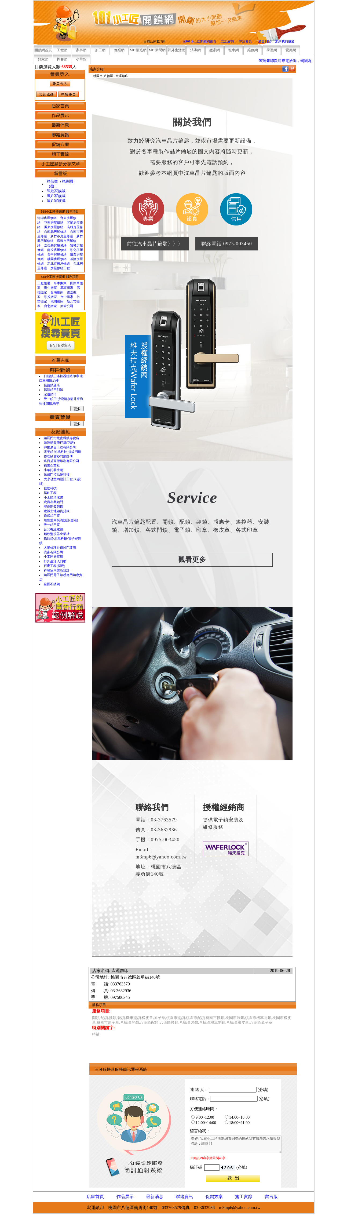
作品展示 (125, 1196)
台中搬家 (66, 297)
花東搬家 (66, 288)
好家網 (43, 59)
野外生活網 (176, 50)
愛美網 (291, 50)
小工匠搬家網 (53, 557)
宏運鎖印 (50, 394)
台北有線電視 (53, 529)
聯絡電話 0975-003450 (226, 243)
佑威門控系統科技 (57, 474)
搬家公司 (66, 306)
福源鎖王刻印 (53, 390)
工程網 (62, 50)
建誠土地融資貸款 (57, 511)
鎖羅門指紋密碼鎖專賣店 (61, 438)
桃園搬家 (56, 301)
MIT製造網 (138, 50)
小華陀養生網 (53, 470)
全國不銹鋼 (52, 584)
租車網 (233, 50)
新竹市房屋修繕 (61, 236)
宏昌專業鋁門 (53, 502)
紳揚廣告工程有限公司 (60, 447)
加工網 (100, 50)
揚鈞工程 (50, 493)
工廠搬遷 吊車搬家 (52, 283)
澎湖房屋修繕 (47, 218)
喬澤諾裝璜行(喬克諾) (59, 443)
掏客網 (62, 59)
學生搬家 (50, 288)
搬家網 (214, 50)
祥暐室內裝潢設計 (57, 570)
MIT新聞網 (157, 50)
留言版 (271, 1196)
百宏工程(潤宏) (54, 566)
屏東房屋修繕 (53, 227)
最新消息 (154, 1196)
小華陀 (81, 59)
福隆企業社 (52, 465)
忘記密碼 (227, 41)
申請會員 (245, 41)
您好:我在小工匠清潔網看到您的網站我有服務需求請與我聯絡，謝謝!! (241, 1145)
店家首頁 (95, 1196)
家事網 (81, 50)
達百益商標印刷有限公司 (61, 461)
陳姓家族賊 (56, 191)
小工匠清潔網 (53, 497)
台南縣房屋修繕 (55, 232)
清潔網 (195, 50)
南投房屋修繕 (57, 250)
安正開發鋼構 (53, 506)
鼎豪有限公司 (53, 552)
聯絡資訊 (184, 1196)
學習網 (271, 50)
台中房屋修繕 (57, 254)
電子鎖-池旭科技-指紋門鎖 (62, 452)
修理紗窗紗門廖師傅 (58, 456)
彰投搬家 (50, 297)
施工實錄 (243, 1196)
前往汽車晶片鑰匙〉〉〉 (155, 243)
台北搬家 (50, 306)
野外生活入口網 (55, 561)
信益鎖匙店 (52, 385)
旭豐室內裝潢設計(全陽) (61, 520)
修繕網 (119, 50)
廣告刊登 (264, 41)
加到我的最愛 (284, 41)
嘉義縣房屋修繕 (55, 245)
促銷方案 (214, 1196)
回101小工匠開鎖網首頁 (199, 41)
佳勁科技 (50, 488)
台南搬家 (56, 292)
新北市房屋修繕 (58, 263)
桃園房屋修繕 (57, 259)
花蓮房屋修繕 (53, 222)
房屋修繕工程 (60, 268)
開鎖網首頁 (43, 50)
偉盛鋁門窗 (52, 516)
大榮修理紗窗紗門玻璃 (60, 547)
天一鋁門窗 (52, 525)
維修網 (252, 50)
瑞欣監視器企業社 (57, 534)
